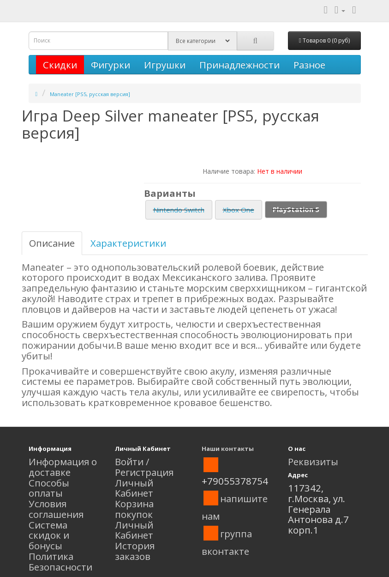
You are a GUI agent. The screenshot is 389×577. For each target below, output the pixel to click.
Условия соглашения (56, 509)
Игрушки (165, 64)
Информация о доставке (63, 467)
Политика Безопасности (60, 561)
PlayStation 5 (296, 209)
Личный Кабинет (134, 488)
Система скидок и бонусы (49, 535)
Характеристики (128, 243)
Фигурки (110, 64)
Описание (52, 243)
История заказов (135, 551)
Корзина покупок (134, 509)
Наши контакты (228, 448)
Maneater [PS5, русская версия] (90, 94)
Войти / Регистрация (144, 467)
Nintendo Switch (178, 209)
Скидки (60, 64)
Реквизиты (313, 461)
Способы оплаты (49, 488)
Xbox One (238, 209)
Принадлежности (239, 64)
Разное (309, 64)
